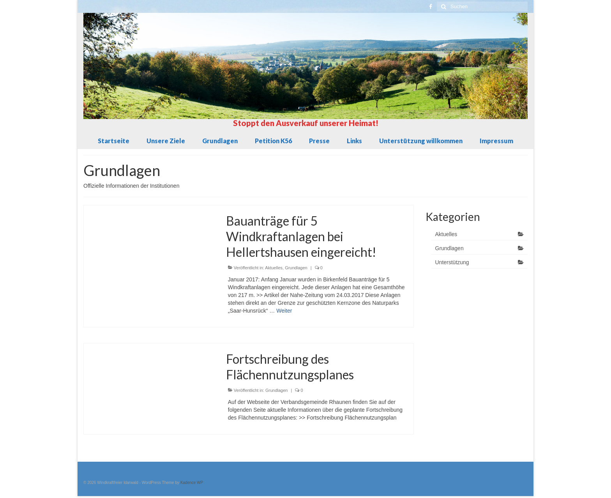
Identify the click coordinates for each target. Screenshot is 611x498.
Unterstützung (452, 262)
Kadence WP (191, 482)
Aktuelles (274, 267)
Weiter (284, 311)
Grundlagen (296, 267)
